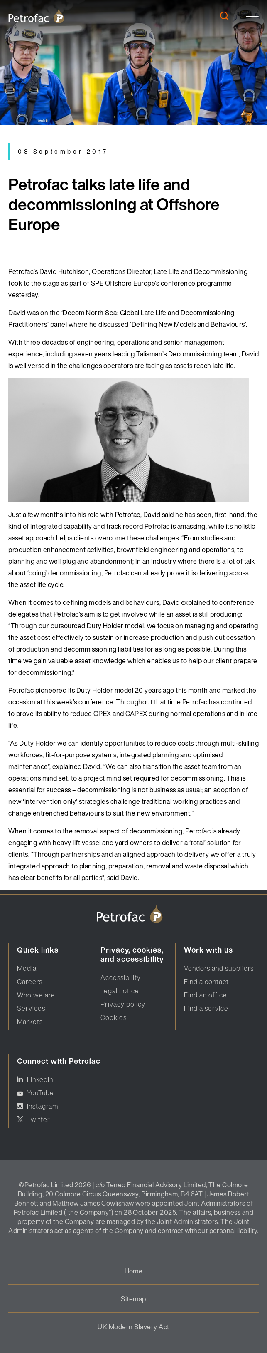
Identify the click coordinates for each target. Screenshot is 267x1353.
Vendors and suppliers (219, 968)
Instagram (42, 1106)
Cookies (113, 1017)
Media (27, 968)
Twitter (38, 1119)
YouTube (40, 1093)
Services (31, 1008)
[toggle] (252, 16)
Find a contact (206, 982)
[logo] (36, 15)
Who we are (36, 995)
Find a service (206, 1008)
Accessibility (120, 977)
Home (134, 1271)
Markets (30, 1022)
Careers (29, 982)
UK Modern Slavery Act (133, 1327)
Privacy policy (122, 1004)
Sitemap (133, 1299)
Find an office (205, 995)
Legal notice (119, 991)
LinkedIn (40, 1079)
